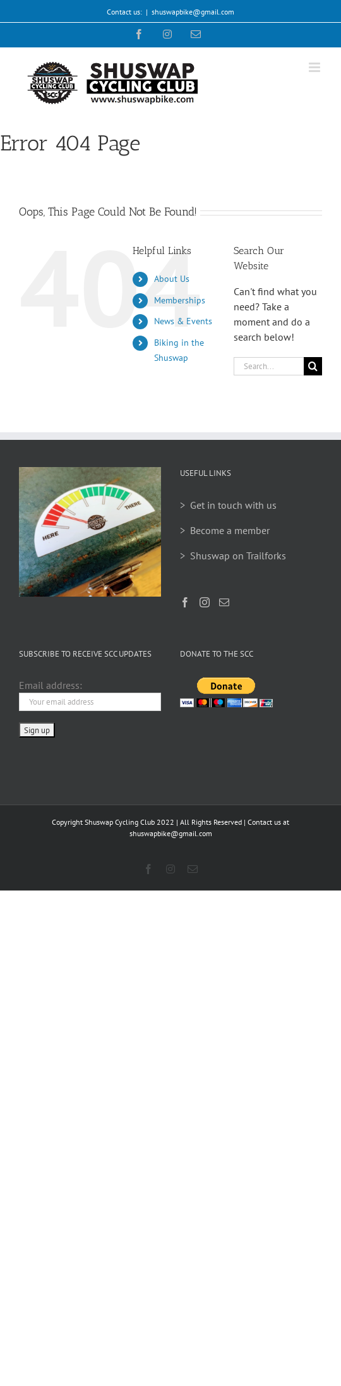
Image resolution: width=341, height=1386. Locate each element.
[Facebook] (185, 602)
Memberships (179, 300)
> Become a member (225, 530)
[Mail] (224, 602)
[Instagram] (205, 602)
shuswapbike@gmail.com (193, 11)
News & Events (183, 321)
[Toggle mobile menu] (315, 67)
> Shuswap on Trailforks (233, 555)
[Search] (313, 366)
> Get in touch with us (228, 505)
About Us (171, 278)
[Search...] (269, 366)
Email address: (50, 685)
